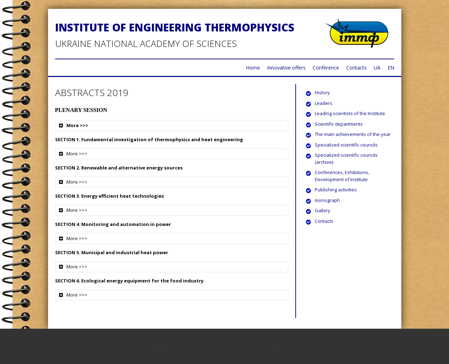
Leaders (323, 103)
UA (377, 67)
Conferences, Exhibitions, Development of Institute (342, 176)
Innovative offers (286, 67)
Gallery (322, 210)
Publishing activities (336, 189)
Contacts (356, 67)
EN (391, 67)
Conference (326, 67)
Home (253, 67)
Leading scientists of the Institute (350, 113)
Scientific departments (339, 124)
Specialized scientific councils (346, 145)
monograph (327, 200)
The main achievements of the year (353, 134)
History (322, 92)
